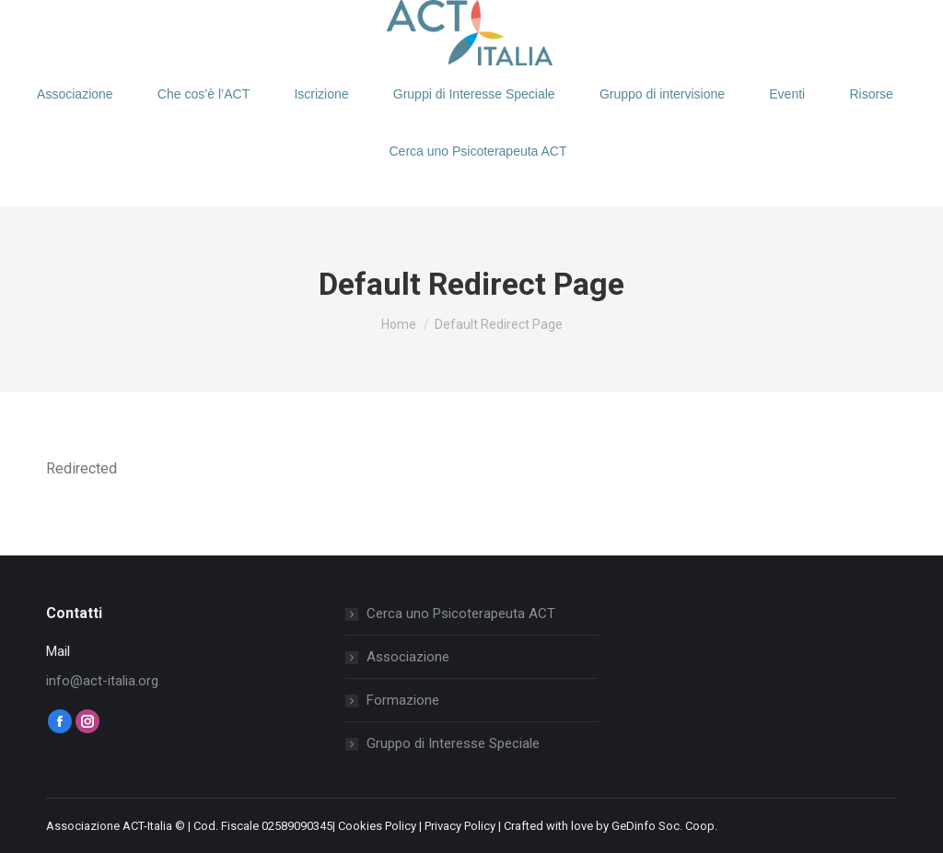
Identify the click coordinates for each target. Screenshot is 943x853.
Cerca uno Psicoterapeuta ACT (461, 613)
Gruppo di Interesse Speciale (453, 743)
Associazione (408, 657)
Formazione (403, 700)
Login (89, 20)
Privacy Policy (460, 826)
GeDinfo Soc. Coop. (664, 826)
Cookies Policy (377, 826)
